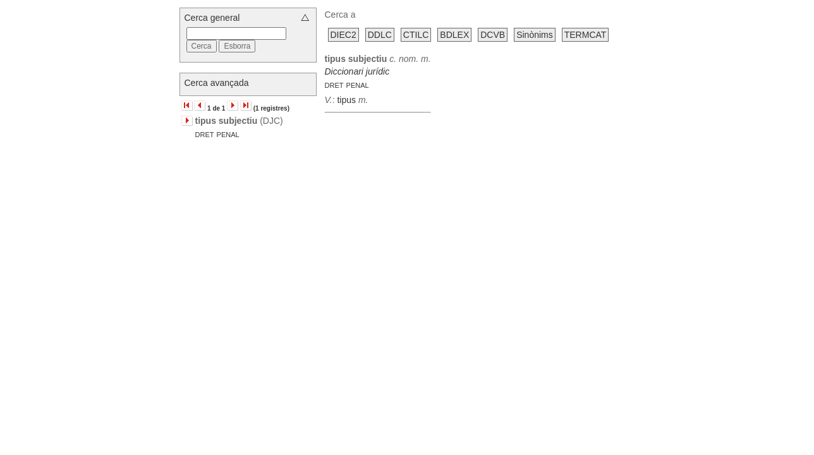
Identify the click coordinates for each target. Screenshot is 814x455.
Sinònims (534, 35)
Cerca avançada (217, 83)
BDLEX (454, 35)
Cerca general (212, 18)
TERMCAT (585, 35)
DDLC (380, 35)
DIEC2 (343, 35)
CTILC (415, 35)
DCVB (492, 35)
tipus (346, 100)
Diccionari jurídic (357, 71)
